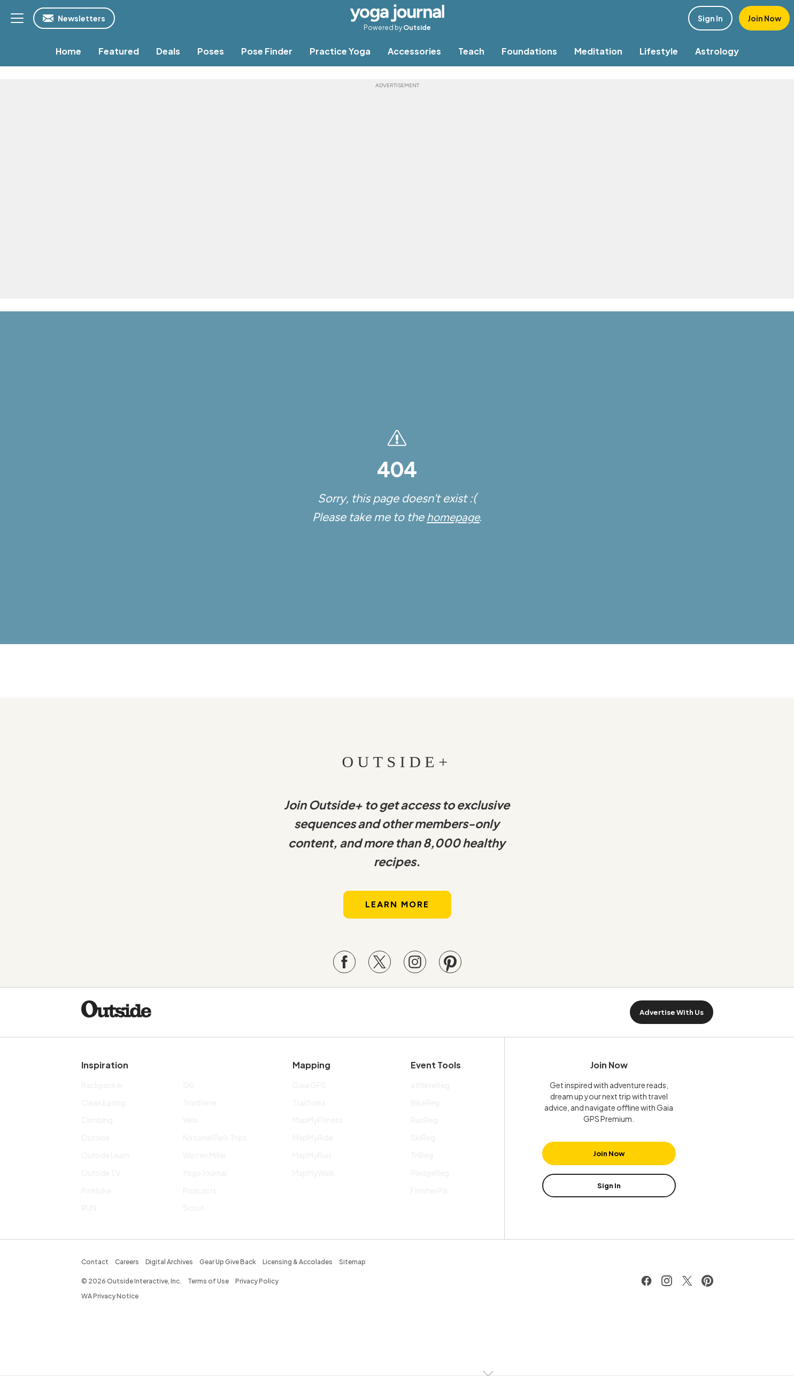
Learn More (397, 907)
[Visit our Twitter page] (379, 964)
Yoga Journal (397, 13)
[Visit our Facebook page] (344, 964)
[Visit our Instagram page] (415, 964)
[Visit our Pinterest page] (450, 964)
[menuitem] (68, 51)
